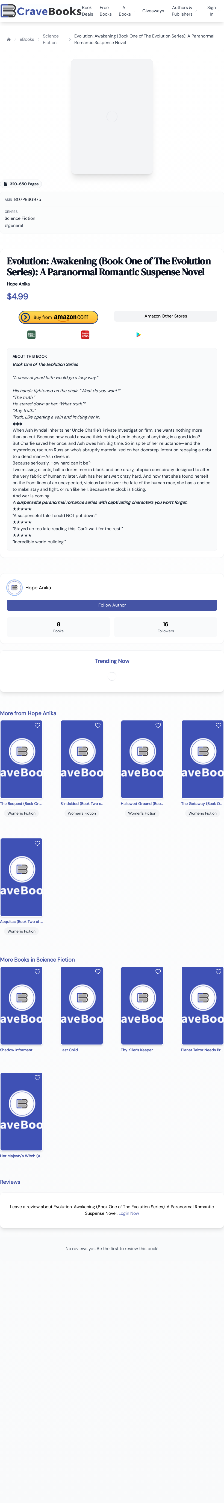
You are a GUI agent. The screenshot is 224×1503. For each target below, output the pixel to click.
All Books (127, 11)
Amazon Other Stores (166, 316)
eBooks (27, 39)
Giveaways (153, 11)
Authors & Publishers (184, 11)
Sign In (214, 11)
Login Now (129, 1213)
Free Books (106, 11)
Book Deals (87, 11)
